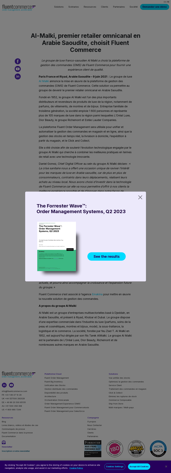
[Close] (140, 197)
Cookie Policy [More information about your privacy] (76, 471)
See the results (106, 256)
